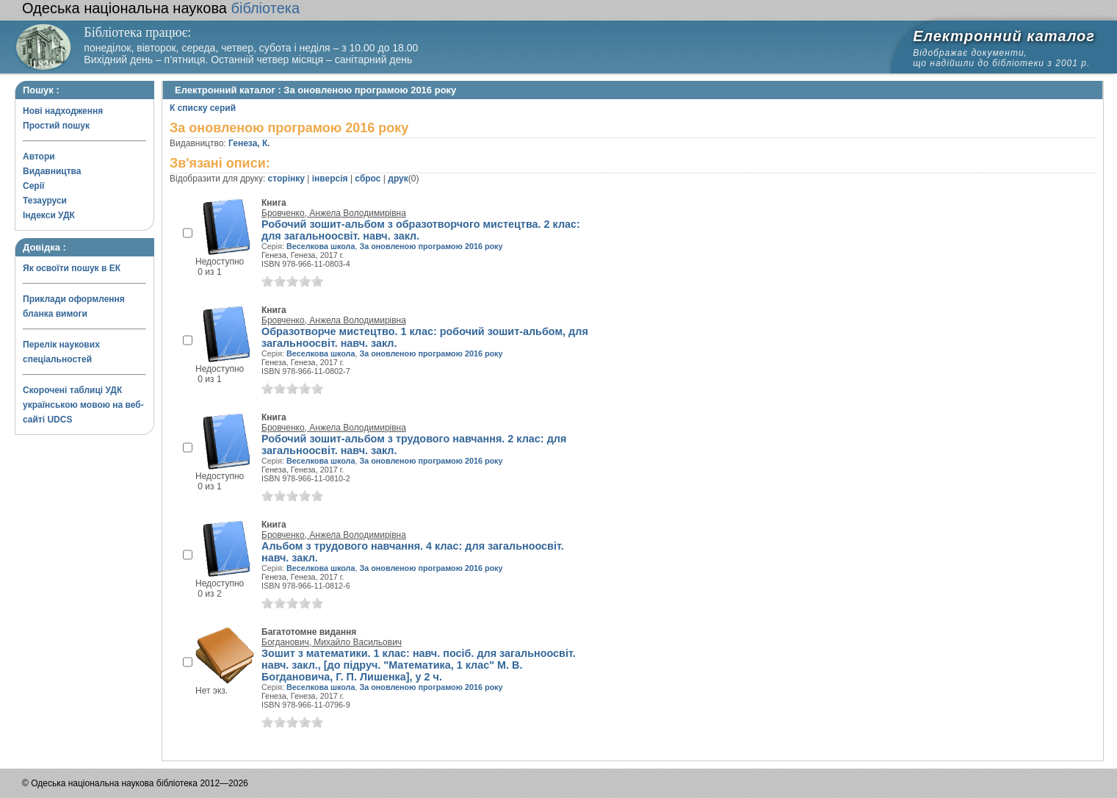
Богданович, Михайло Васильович (331, 642)
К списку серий (203, 108)
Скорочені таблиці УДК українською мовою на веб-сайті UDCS (83, 405)
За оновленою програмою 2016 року (430, 246)
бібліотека (161, 8)
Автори (39, 156)
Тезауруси (45, 200)
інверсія (330, 178)
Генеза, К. (249, 143)
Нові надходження (63, 111)
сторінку (286, 178)
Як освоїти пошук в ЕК (71, 268)
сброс (367, 178)
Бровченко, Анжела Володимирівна (333, 213)
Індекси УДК (49, 215)
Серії (33, 186)
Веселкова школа (320, 246)
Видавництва (52, 171)
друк (398, 178)
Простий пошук (56, 126)
